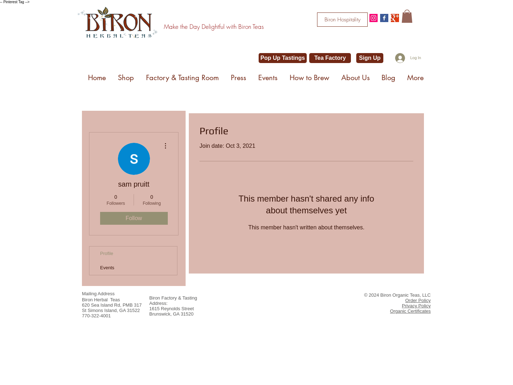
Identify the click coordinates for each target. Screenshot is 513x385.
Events (107, 267)
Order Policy (418, 300)
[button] (407, 16)
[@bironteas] (373, 18)
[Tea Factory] (330, 58)
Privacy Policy (416, 305)
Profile (106, 253)
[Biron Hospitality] (342, 19)
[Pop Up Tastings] (283, 58)
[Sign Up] (369, 58)
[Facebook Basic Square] (384, 18)
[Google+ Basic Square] (395, 18)
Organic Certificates (410, 311)
